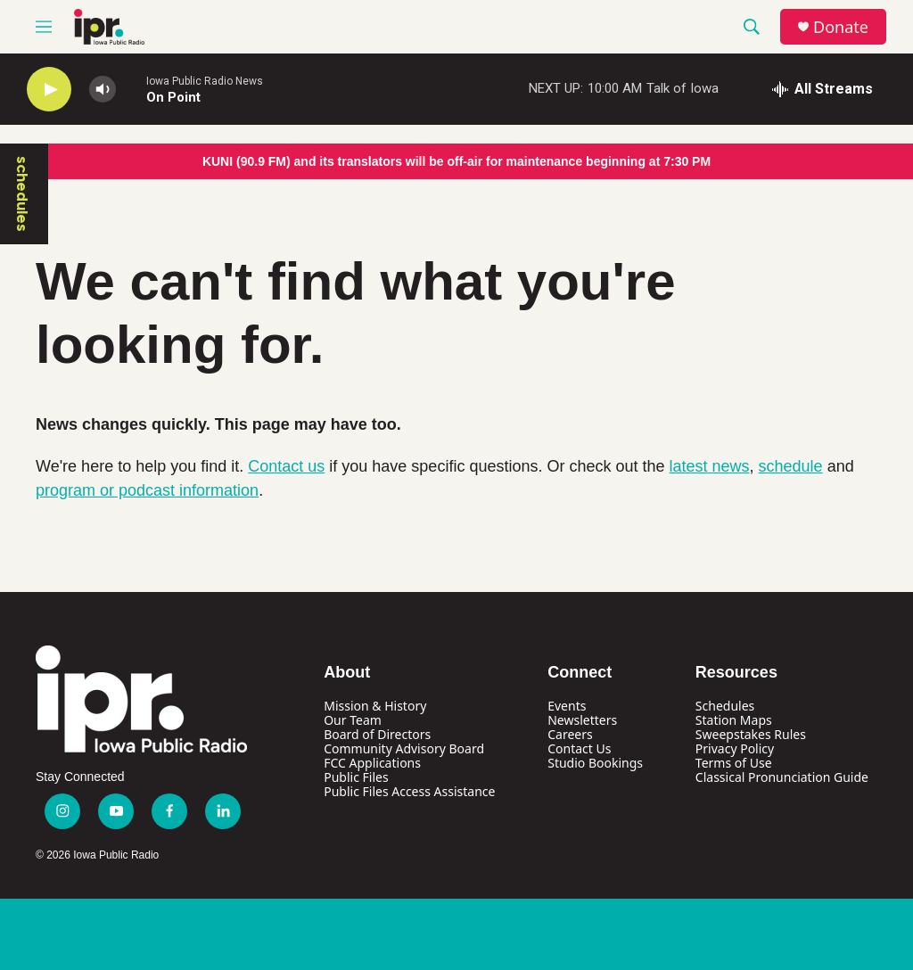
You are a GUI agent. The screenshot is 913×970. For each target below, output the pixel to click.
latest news (710, 466)
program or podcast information (147, 490)
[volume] (102, 90)
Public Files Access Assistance (409, 791)
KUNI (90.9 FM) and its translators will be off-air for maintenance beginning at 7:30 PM (456, 161)
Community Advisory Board (404, 748)
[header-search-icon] (752, 27)
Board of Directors (377, 734)
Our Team (353, 719)
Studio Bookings (595, 762)
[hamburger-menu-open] (44, 27)
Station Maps (733, 719)
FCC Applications (372, 762)
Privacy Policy (734, 748)
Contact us (286, 466)
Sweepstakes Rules (750, 734)
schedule (791, 466)
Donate (840, 27)
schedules (22, 194)
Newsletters (582, 719)
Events (566, 705)
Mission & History (375, 705)
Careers (569, 734)
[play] (49, 89)
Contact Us (579, 748)
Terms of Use (733, 762)
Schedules (724, 705)
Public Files (356, 777)
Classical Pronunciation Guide (781, 777)
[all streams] (822, 89)
